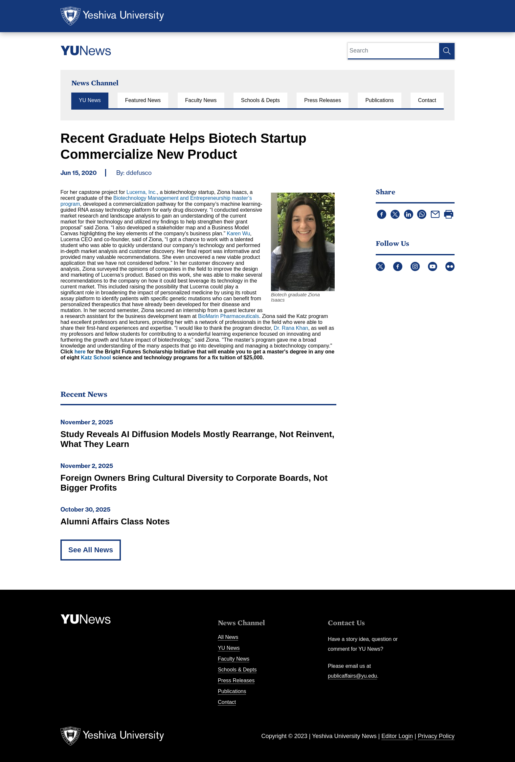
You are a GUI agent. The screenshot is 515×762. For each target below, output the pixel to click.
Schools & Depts (260, 100)
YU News (90, 100)
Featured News (143, 100)
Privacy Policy (436, 736)
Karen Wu (238, 233)
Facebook (397, 266)
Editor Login (397, 736)
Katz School (96, 357)
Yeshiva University (112, 16)
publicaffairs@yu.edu (352, 676)
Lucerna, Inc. (141, 192)
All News (228, 637)
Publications (379, 100)
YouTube (432, 266)
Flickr (450, 266)
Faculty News (201, 100)
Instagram (415, 266)
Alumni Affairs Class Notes (115, 521)
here (80, 351)
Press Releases (322, 100)
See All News (90, 550)
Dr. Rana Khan (291, 328)
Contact (427, 100)
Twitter (380, 266)
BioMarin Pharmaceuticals (228, 316)
